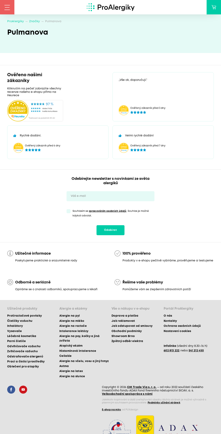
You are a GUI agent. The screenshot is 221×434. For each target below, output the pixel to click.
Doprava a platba (124, 316)
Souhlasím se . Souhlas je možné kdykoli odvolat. (111, 213)
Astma (64, 366)
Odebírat (110, 230)
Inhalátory (15, 326)
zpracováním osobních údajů (107, 211)
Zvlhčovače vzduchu (22, 351)
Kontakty (170, 321)
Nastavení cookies (177, 331)
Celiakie (65, 356)
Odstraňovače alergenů (25, 356)
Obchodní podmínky (126, 331)
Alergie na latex (71, 371)
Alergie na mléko (71, 321)
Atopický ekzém (71, 346)
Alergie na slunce (72, 376)
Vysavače (14, 331)
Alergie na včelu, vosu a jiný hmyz (84, 361)
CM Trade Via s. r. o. (141, 387)
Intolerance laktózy (73, 331)
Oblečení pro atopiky (23, 366)
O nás (168, 316)
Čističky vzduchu (19, 321)
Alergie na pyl (69, 316)
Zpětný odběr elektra (127, 341)
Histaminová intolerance (77, 351)
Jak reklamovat (123, 321)
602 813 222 (172, 350)
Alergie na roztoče (73, 326)
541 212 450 (196, 350)
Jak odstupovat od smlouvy (132, 326)
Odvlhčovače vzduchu (24, 346)
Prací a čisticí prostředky (26, 361)
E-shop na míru (111, 410)
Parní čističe (16, 341)
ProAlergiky (15, 21)
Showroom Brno (123, 336)
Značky (34, 21)
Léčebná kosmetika (21, 336)
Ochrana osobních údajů (182, 326)
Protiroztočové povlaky (24, 316)
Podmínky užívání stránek (164, 403)
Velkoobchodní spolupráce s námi (127, 394)
